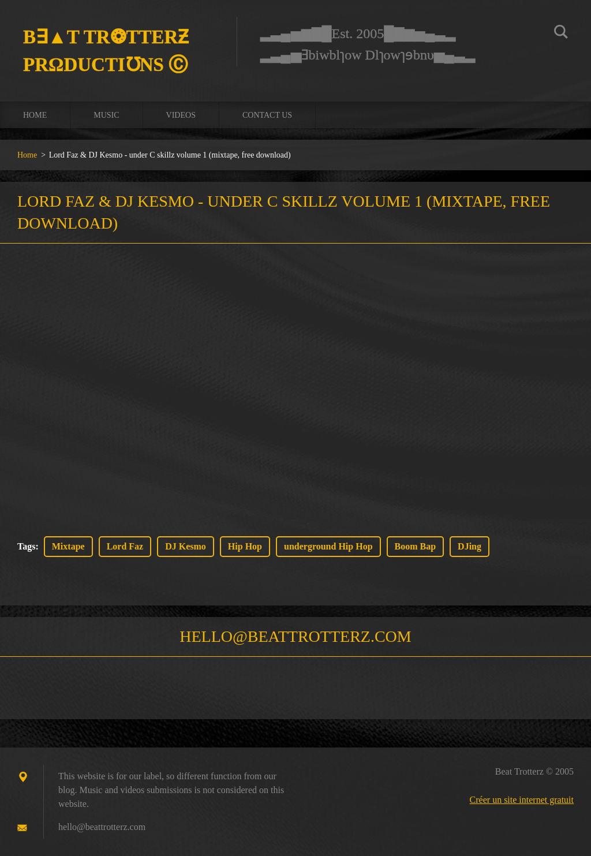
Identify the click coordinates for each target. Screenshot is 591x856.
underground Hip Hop (328, 546)
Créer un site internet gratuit (522, 800)
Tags (26, 546)
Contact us (267, 115)
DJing (469, 546)
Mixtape (68, 546)
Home (35, 115)
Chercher (561, 33)
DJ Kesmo (185, 546)
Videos (181, 115)
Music (106, 115)
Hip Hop (245, 546)
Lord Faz (125, 546)
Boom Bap (415, 546)
